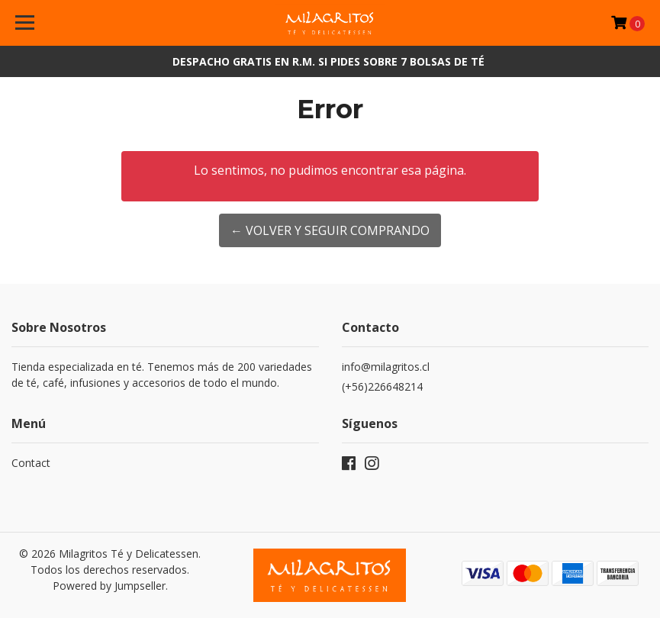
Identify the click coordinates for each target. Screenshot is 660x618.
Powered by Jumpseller (109, 585)
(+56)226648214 (382, 386)
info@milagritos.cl (386, 366)
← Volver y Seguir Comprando (330, 230)
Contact (30, 462)
